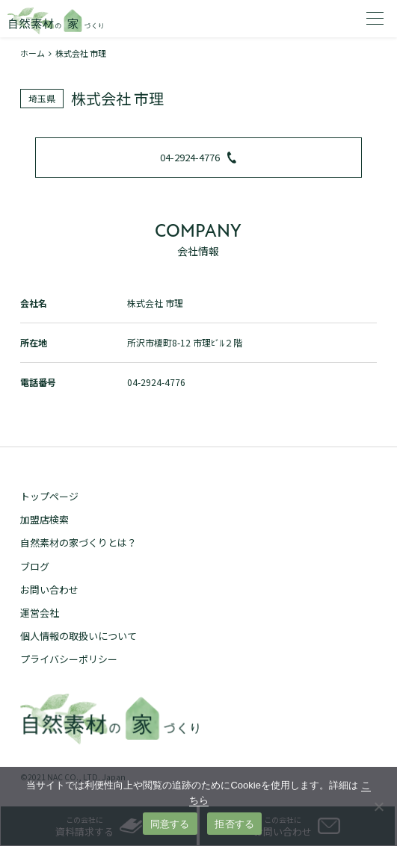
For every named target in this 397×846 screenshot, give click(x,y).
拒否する (234, 824)
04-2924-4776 (198, 157)
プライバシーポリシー (68, 659)
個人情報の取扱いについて (78, 636)
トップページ (49, 496)
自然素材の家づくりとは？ (78, 542)
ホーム (32, 53)
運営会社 (39, 613)
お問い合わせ (49, 589)
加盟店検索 (44, 519)
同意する (170, 824)
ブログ (34, 566)
